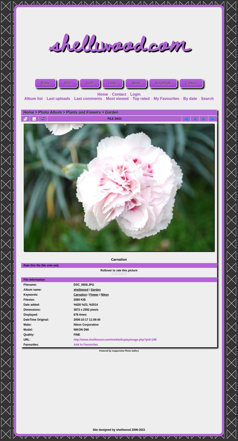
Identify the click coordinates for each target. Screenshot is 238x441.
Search (207, 99)
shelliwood (81, 289)
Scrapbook (163, 83)
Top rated (141, 99)
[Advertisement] (119, 387)
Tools (89, 83)
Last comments (88, 99)
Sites (68, 83)
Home (45, 83)
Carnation (80, 294)
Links (113, 83)
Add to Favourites (86, 344)
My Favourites (166, 99)
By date (190, 99)
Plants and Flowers (83, 112)
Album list (33, 99)
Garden (112, 112)
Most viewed (117, 99)
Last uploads (58, 99)
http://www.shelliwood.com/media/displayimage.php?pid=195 (115, 339)
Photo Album (50, 112)
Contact (191, 83)
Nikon (105, 294)
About (136, 83)
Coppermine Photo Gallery (125, 351)
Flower (94, 294)
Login (135, 94)
